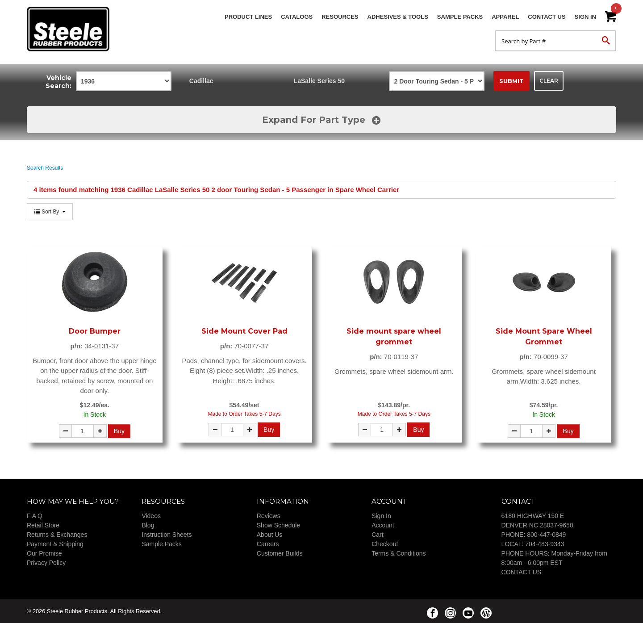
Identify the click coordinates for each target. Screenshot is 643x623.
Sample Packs (460, 16)
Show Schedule (278, 525)
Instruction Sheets (167, 534)
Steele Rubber (71, 29)
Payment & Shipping (55, 544)
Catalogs (297, 16)
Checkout (385, 544)
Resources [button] (340, 16)
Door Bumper (95, 331)
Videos (151, 515)
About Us (270, 534)
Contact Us (546, 16)
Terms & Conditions (399, 553)
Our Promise (44, 553)
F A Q (34, 515)
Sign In (585, 16)
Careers (268, 544)
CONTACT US (521, 572)
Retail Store (43, 525)
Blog (148, 525)
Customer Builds (280, 553)
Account (383, 525)
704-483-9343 (544, 544)
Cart (377, 534)
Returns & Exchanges (57, 534)
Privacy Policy (46, 562)
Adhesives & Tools (397, 16)
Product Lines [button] (248, 16)
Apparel (505, 16)
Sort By (50, 212)
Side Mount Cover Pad (244, 331)
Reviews (268, 515)
